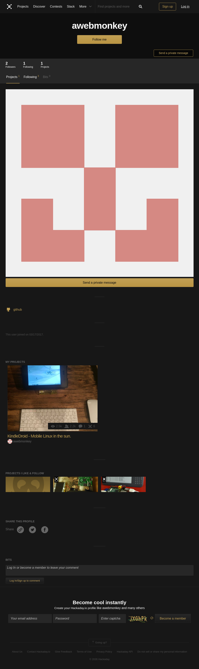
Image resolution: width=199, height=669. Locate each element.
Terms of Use (84, 652)
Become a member (173, 618)
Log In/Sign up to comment (25, 580)
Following (31, 77)
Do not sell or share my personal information (162, 652)
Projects (23, 6)
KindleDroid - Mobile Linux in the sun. (39, 436)
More (86, 6)
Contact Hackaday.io (38, 652)
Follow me (100, 39)
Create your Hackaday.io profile (75, 608)
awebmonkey (19, 441)
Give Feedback (63, 652)
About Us (17, 652)
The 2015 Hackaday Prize (104, 480)
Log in (185, 6)
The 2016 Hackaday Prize (56, 480)
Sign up (167, 6)
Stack (71, 6)
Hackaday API (125, 652)
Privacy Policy (104, 652)
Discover (39, 6)
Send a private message (173, 53)
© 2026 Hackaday (99, 659)
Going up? (99, 643)
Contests (56, 6)
